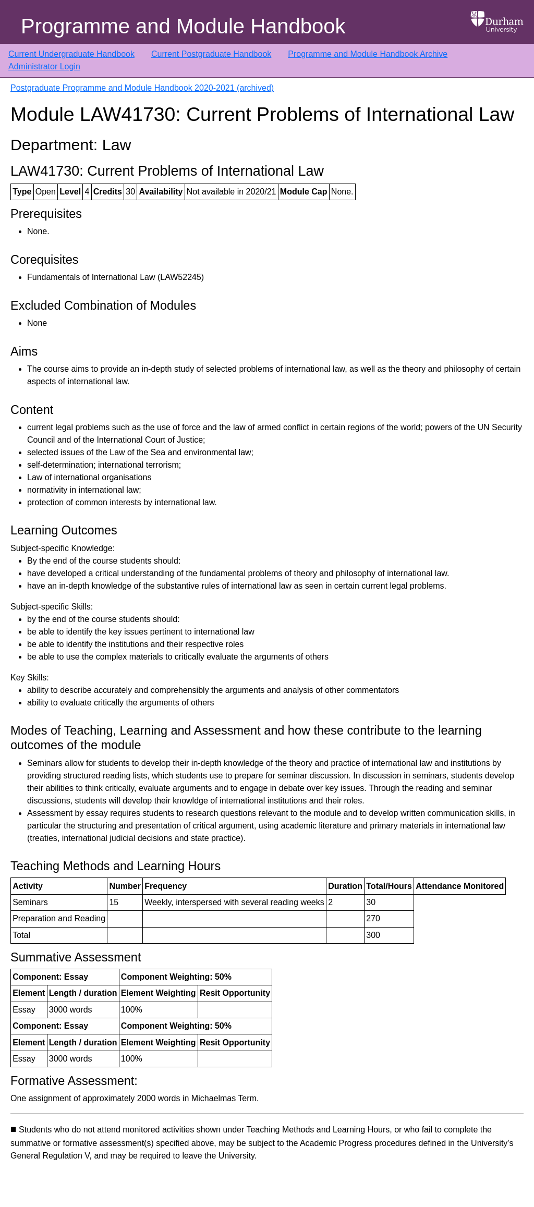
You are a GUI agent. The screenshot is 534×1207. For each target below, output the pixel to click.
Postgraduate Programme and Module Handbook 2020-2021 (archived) (142, 87)
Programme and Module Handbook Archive (367, 54)
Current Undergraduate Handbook (71, 54)
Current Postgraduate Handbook (211, 54)
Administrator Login (44, 66)
